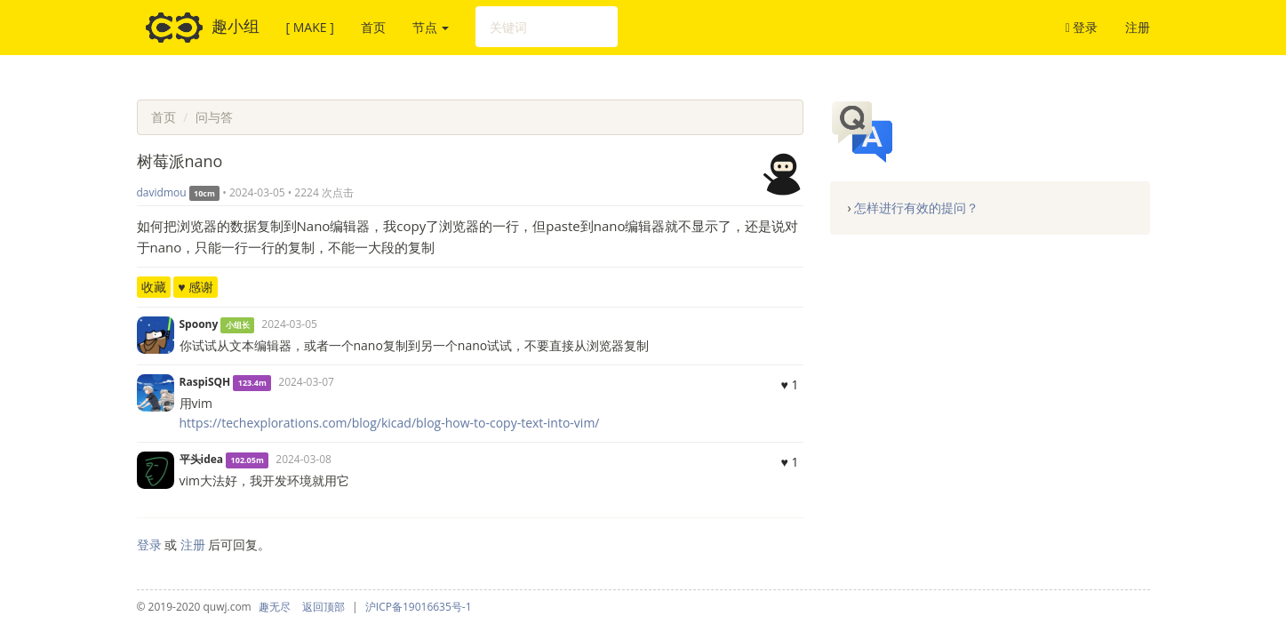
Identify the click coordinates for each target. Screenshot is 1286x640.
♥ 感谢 (195, 286)
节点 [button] (431, 27)
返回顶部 (323, 606)
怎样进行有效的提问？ (916, 207)
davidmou (162, 192)
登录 (1082, 27)
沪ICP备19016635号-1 (418, 606)
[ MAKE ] (310, 27)
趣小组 (203, 27)
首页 (373, 27)
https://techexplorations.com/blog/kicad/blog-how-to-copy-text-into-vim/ (390, 422)
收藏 (153, 286)
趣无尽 (275, 606)
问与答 (214, 116)
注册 (1137, 27)
